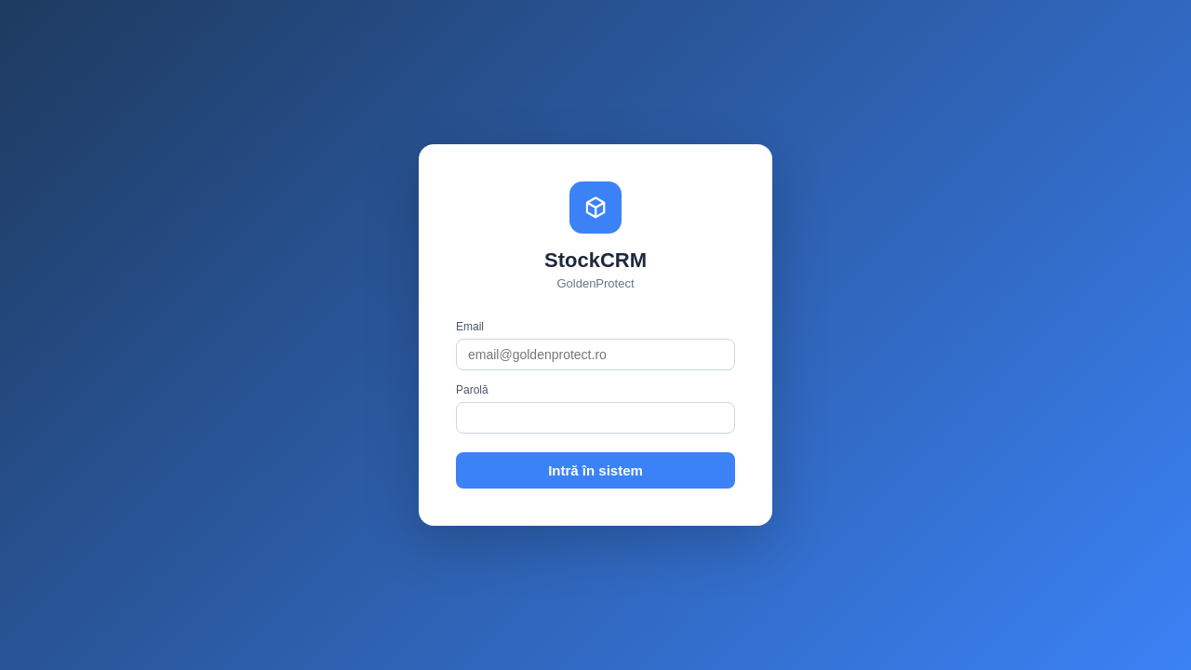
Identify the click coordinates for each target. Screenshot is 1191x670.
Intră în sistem (595, 470)
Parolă (472, 389)
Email (470, 326)
